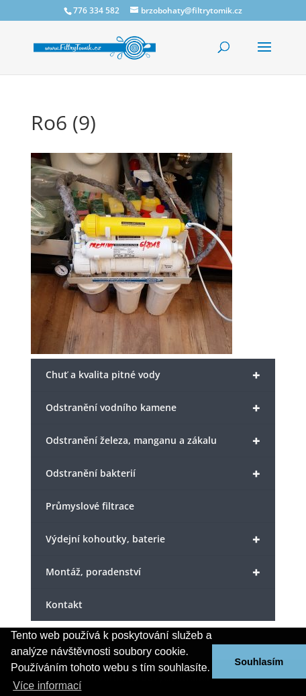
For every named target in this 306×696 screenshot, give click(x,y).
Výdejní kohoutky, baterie (153, 539)
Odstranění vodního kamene (153, 408)
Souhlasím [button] (259, 661)
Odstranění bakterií (153, 474)
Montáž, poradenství (153, 572)
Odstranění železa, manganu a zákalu (153, 441)
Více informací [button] (47, 685)
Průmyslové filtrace (90, 506)
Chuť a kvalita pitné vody (153, 375)
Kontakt (64, 604)
